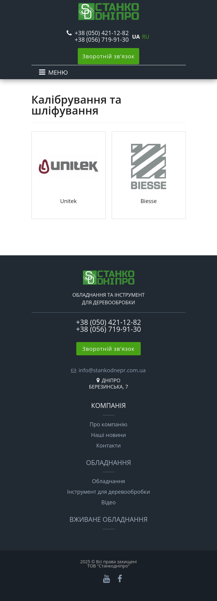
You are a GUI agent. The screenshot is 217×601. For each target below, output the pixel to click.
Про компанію (108, 424)
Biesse (148, 201)
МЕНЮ (58, 72)
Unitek (68, 201)
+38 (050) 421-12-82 (102, 33)
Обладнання (108, 462)
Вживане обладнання (108, 519)
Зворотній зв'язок (108, 56)
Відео (108, 502)
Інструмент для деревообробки (108, 491)
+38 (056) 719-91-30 (102, 39)
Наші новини (108, 435)
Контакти (108, 445)
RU (145, 36)
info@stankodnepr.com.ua (112, 370)
